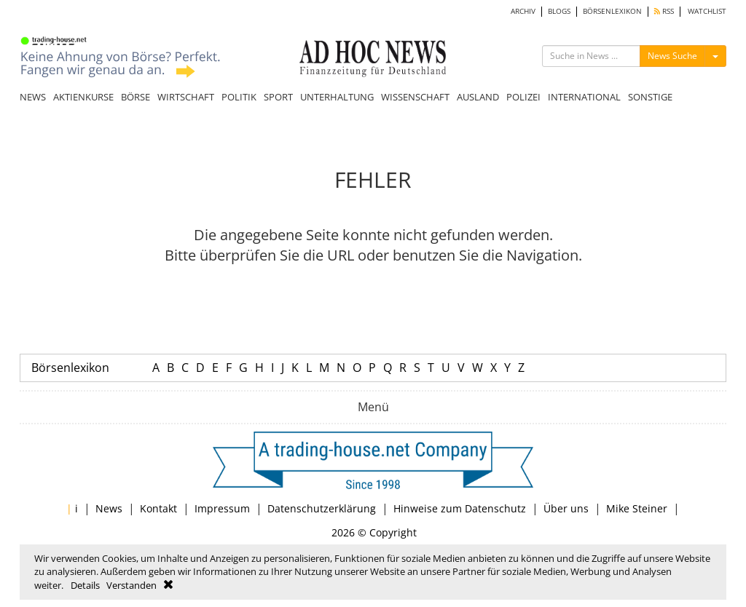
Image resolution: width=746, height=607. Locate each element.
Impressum (222, 508)
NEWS (33, 96)
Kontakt (158, 508)
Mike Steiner (636, 508)
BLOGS (559, 11)
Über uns (566, 508)
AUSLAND (478, 96)
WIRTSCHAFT (185, 96)
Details (85, 585)
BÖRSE (135, 96)
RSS (664, 11)
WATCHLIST (707, 11)
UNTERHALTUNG (337, 96)
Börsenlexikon (70, 368)
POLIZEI (523, 96)
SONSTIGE (650, 96)
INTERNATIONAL (584, 96)
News (108, 508)
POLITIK (238, 96)
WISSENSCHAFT (415, 96)
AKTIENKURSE (83, 96)
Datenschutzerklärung (321, 508)
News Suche (672, 55)
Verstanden (131, 585)
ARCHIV (523, 11)
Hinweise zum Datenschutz (459, 508)
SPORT (278, 96)
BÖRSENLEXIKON (612, 11)
